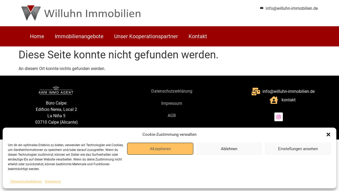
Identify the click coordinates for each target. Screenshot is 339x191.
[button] (328, 134)
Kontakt (198, 36)
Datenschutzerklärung (26, 181)
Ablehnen (229, 148)
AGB (172, 115)
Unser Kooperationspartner (146, 36)
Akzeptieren (160, 148)
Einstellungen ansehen (298, 148)
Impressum (53, 181)
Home (37, 36)
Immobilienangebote (79, 36)
